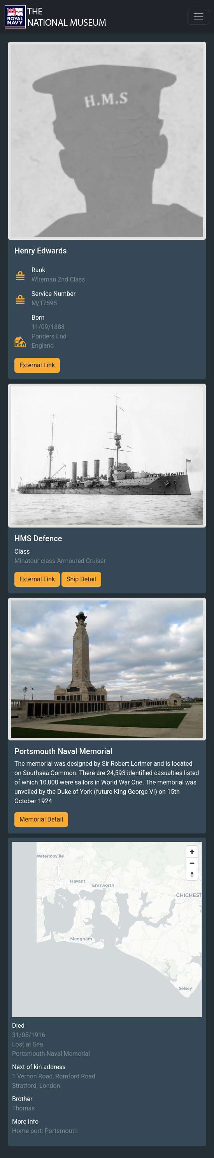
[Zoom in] (192, 851)
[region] (107, 929)
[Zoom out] (192, 863)
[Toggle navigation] (198, 17)
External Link (37, 365)
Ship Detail (81, 579)
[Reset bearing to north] (192, 874)
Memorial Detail (41, 819)
